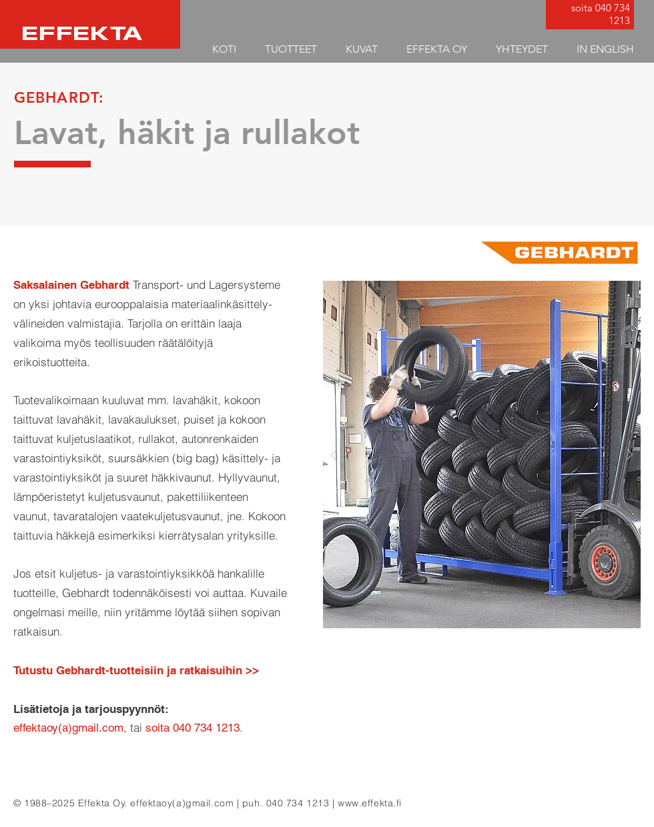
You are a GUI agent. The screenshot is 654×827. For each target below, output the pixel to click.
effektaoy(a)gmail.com (182, 803)
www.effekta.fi (370, 803)
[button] (290, 49)
